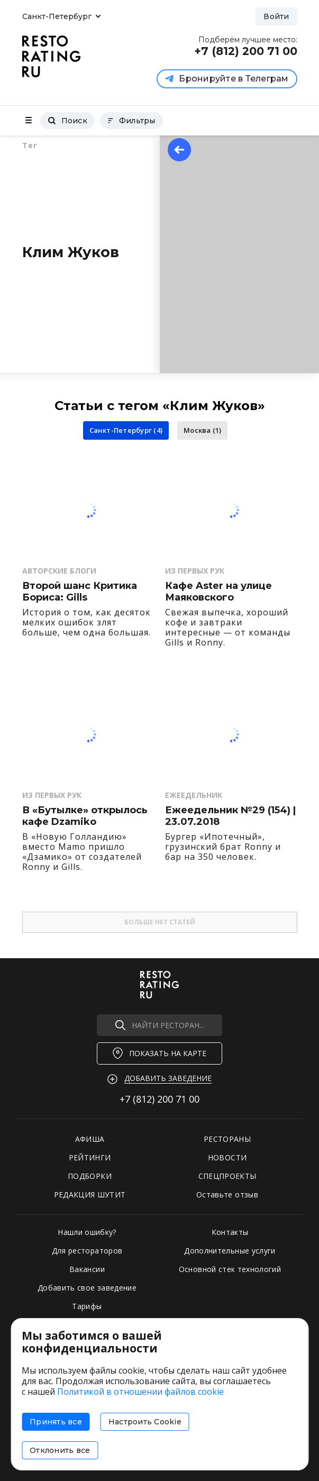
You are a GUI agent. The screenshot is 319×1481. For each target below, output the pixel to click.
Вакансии (87, 1269)
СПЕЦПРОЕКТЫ (227, 1176)
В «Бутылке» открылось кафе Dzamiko (85, 816)
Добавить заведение (168, 1078)
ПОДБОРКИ (90, 1176)
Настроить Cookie (144, 1422)
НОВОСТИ (227, 1157)
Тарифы (87, 1306)
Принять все (56, 1422)
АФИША (90, 1139)
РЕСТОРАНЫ (227, 1139)
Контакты (230, 1232)
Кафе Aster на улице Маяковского (218, 591)
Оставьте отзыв (227, 1194)
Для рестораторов (87, 1251)
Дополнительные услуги (229, 1251)
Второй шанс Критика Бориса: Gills (79, 591)
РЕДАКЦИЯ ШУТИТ (90, 1194)
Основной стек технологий (230, 1269)
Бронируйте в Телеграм (226, 79)
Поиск (67, 120)
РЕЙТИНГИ (90, 1157)
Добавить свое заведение (87, 1288)
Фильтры (131, 120)
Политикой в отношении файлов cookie (140, 1391)
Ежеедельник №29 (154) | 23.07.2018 (230, 816)
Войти (276, 16)
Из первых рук (194, 571)
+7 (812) (159, 1099)
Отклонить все (60, 1450)
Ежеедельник (193, 795)
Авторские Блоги (59, 571)
